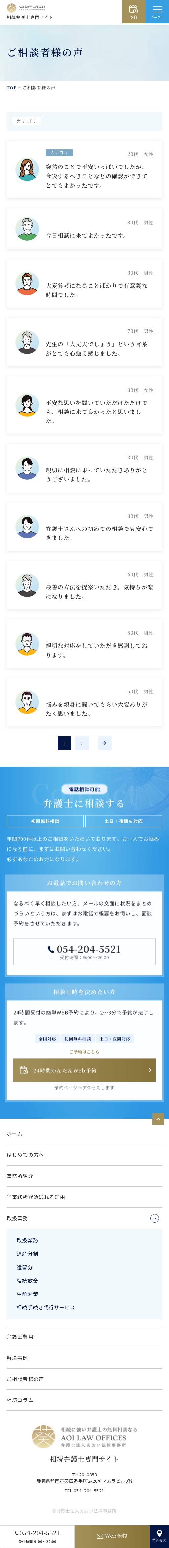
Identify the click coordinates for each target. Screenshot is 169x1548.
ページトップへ (158, 1119)
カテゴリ (26, 121)
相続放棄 (27, 1280)
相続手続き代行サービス (46, 1307)
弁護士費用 (20, 1336)
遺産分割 (27, 1253)
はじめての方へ (25, 1154)
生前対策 (27, 1293)
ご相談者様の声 (25, 1378)
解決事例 (17, 1357)
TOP (12, 87)
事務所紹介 (20, 1175)
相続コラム (20, 1399)
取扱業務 (27, 1240)
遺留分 (25, 1267)
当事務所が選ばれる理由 (36, 1196)
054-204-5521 (88, 952)
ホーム (15, 1133)
